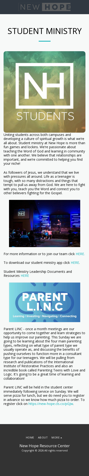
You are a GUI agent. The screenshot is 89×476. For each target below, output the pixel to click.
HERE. (80, 254)
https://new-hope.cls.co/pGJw (50, 403)
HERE (75, 262)
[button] (5, 7)
